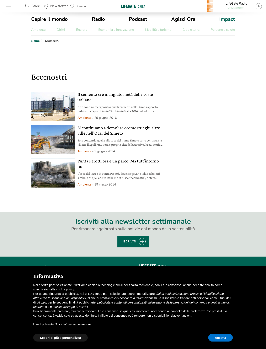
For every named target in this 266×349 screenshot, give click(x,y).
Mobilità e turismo (158, 29)
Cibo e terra (191, 29)
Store (36, 6)
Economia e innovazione (116, 29)
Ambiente (38, 29)
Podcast (138, 19)
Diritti (61, 29)
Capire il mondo (49, 19)
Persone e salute (223, 29)
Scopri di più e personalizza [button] (60, 337)
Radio (98, 19)
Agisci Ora (183, 19)
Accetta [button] (220, 337)
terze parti (102, 293)
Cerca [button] (81, 6)
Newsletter (59, 6)
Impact (227, 19)
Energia (81, 29)
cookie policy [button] (65, 289)
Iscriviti (129, 241)
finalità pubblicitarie (82, 302)
